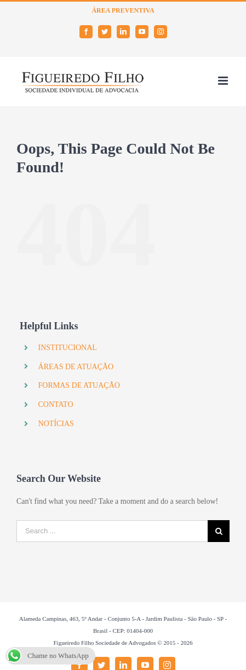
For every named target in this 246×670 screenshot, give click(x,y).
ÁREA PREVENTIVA (122, 10)
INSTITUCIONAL (67, 347)
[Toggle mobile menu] (224, 80)
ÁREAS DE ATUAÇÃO (76, 367)
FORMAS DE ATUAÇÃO (79, 385)
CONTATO (55, 404)
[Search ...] (112, 531)
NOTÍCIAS (56, 424)
